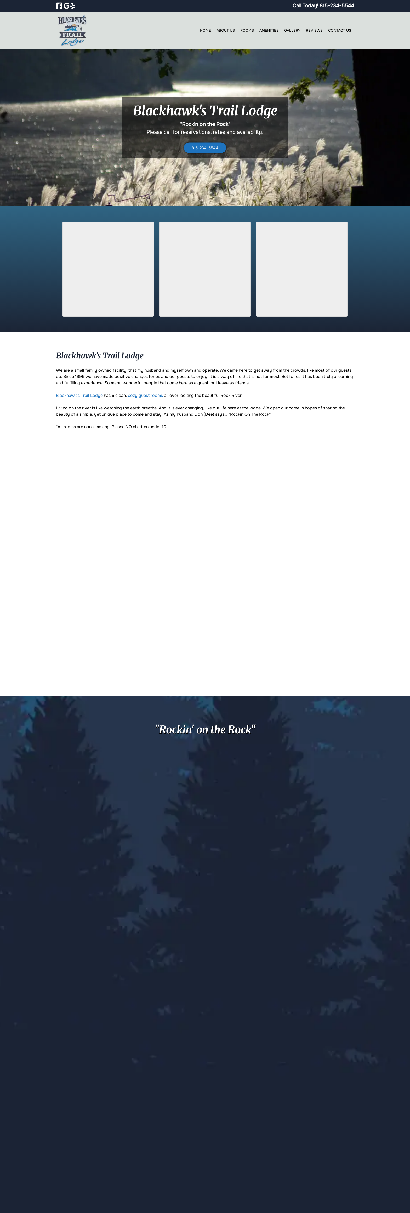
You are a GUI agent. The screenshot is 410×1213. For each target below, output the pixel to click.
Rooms (247, 30)
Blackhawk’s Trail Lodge (79, 395)
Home (205, 30)
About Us (226, 30)
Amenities (269, 30)
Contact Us (339, 30)
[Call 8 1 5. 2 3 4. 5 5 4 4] (337, 5)
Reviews (314, 30)
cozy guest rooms (145, 395)
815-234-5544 (205, 148)
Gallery (292, 30)
